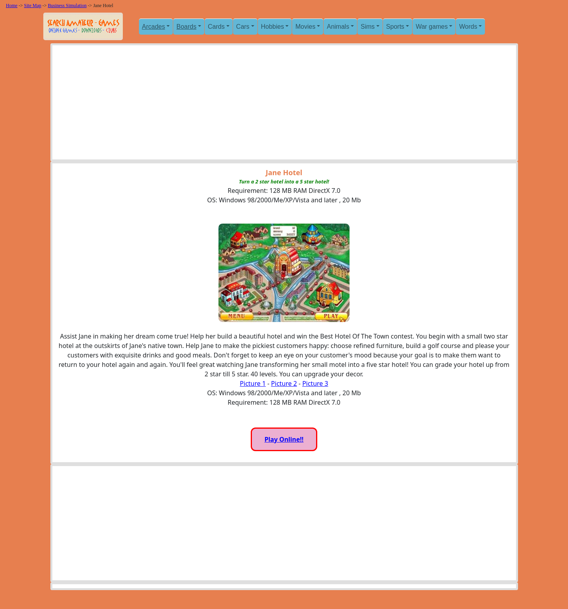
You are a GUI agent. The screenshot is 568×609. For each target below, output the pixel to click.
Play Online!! (284, 439)
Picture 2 (284, 383)
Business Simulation (67, 5)
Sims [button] (368, 26)
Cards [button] (216, 26)
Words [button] (468, 26)
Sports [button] (395, 26)
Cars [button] (243, 26)
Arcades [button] (153, 26)
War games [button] (432, 26)
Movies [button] (305, 26)
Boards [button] (186, 26)
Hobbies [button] (272, 26)
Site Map (32, 5)
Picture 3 (315, 383)
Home (11, 5)
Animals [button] (338, 26)
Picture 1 (253, 383)
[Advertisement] (284, 104)
